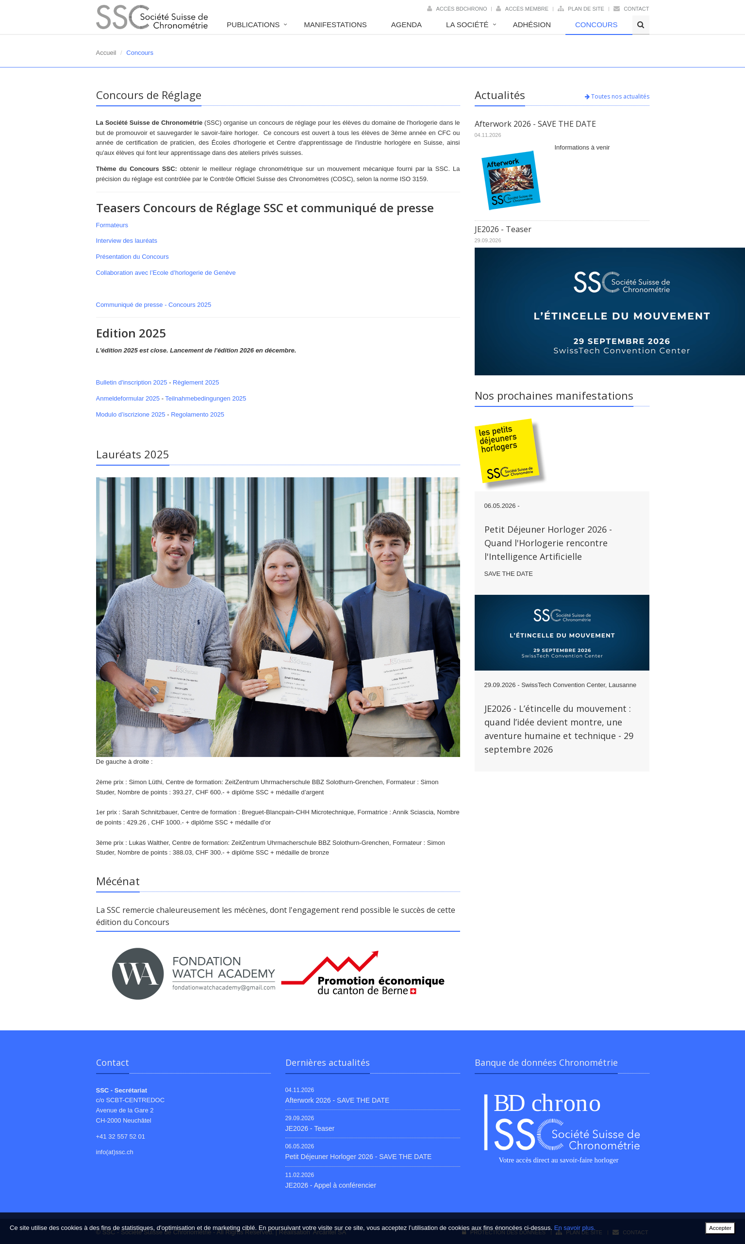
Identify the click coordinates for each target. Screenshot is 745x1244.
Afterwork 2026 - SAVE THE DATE (535, 123)
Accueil (106, 52)
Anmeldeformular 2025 (128, 398)
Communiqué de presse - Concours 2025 (154, 304)
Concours (596, 24)
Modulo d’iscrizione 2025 (131, 414)
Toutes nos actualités (617, 96)
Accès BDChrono (461, 9)
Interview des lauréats (126, 240)
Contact (636, 9)
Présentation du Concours (132, 256)
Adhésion (532, 24)
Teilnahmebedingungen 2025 (205, 398)
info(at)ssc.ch (114, 1152)
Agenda (406, 24)
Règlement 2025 (196, 382)
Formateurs (112, 225)
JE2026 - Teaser (503, 229)
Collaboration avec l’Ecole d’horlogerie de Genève (166, 272)
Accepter (720, 1228)
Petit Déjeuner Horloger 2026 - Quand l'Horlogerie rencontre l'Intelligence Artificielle (548, 542)
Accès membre (526, 9)
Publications (253, 24)
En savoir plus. (575, 1227)
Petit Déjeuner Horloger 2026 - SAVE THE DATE (358, 1156)
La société (467, 24)
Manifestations (335, 24)
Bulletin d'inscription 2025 (131, 382)
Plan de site (586, 9)
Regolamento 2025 (197, 414)
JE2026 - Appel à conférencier (331, 1185)
